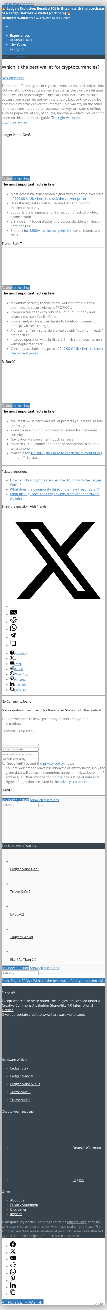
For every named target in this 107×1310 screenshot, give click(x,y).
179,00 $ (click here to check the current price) (50, 198)
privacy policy (53, 766)
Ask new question (15, 803)
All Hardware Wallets (23, 1305)
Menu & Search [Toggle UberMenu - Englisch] (13, 57)
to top (98, 1303)
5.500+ (50, 230)
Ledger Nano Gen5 (16, 134)
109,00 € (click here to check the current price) (66, 453)
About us (17, 1203)
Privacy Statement (24, 1208)
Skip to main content (18, 4)
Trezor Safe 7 (12, 243)
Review (7, 178)
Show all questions (44, 803)
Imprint (16, 1217)
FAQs (26, 984)
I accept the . (34, 766)
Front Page (10, 984)
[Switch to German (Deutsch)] (55, 1151)
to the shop (21, 178)
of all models (21, 28)
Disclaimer (18, 1212)
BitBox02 (9, 361)
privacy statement (73, 785)
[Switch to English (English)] (47, 1183)
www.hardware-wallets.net (63, 1017)
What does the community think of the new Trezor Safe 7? (55, 489)
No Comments (13, 78)
